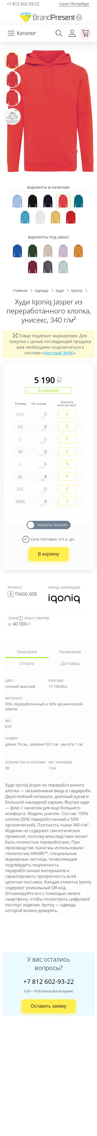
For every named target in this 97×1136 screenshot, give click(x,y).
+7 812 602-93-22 (23, 4)
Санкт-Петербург (74, 3)
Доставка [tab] (70, 663)
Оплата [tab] (26, 663)
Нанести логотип (52, 524)
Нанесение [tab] (70, 652)
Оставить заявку (48, 1006)
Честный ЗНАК (58, 352)
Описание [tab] (27, 652)
